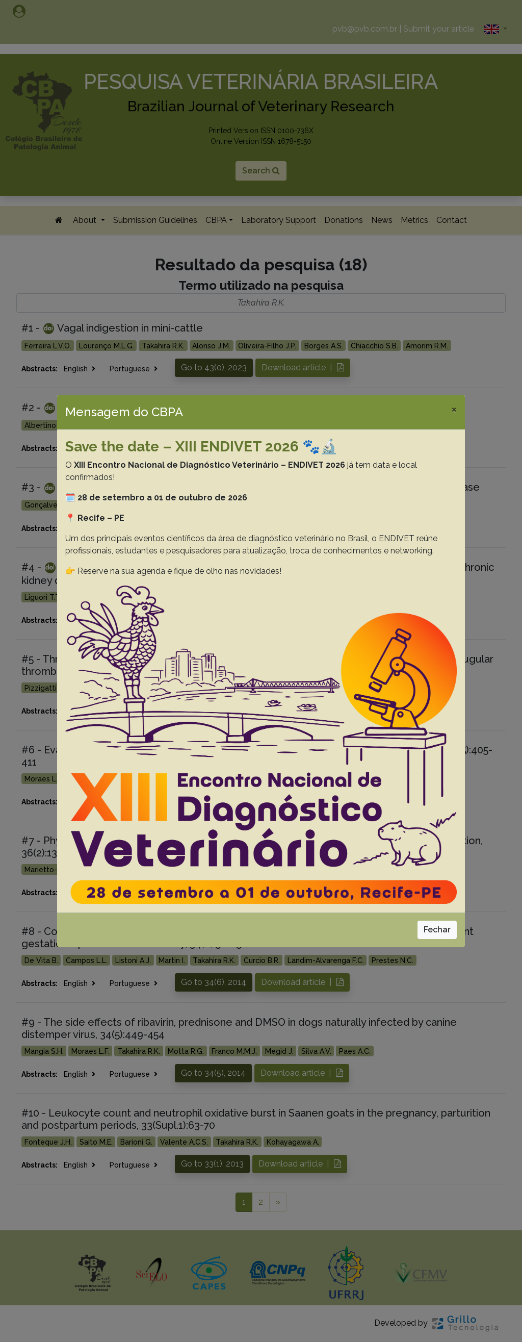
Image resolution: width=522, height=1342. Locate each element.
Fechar (437, 929)
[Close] (454, 409)
